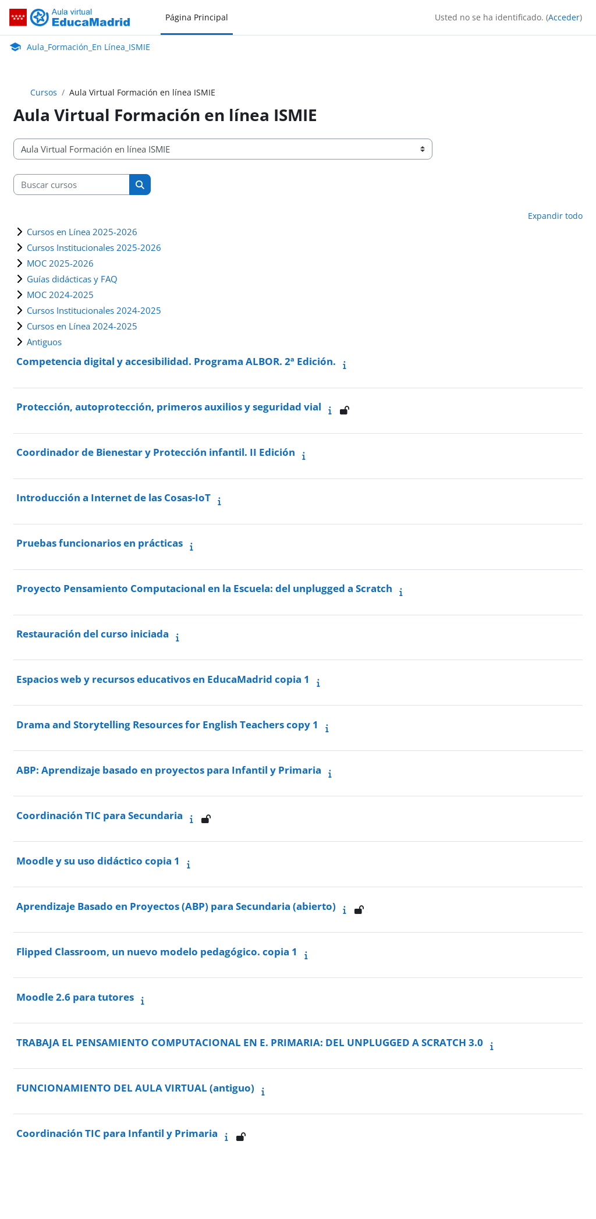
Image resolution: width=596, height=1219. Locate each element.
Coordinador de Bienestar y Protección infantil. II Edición (155, 452)
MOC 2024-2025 (60, 294)
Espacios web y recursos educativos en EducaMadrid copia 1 (163, 679)
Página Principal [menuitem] (196, 17)
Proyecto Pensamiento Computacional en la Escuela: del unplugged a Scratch (204, 588)
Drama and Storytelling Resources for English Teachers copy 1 (167, 724)
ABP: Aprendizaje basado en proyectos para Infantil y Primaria (168, 770)
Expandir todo (555, 215)
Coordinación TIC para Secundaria (99, 815)
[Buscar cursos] (71, 184)
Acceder (564, 17)
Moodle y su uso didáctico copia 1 (98, 860)
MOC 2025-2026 (60, 263)
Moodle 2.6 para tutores (75, 997)
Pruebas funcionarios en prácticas (99, 543)
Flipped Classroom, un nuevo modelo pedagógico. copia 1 (156, 951)
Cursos (43, 92)
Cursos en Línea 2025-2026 (82, 232)
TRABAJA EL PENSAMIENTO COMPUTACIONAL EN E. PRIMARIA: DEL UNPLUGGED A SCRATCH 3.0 (249, 1042)
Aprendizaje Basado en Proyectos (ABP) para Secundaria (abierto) (176, 906)
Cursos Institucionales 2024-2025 (94, 310)
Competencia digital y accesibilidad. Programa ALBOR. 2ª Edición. (176, 361)
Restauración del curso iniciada (92, 633)
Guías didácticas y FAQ (72, 279)
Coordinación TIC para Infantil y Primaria (117, 1133)
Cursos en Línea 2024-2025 (82, 326)
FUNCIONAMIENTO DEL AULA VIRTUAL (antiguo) (135, 1087)
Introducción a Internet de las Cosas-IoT (113, 497)
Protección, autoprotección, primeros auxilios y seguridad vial (168, 406)
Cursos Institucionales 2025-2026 (94, 247)
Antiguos (44, 342)
